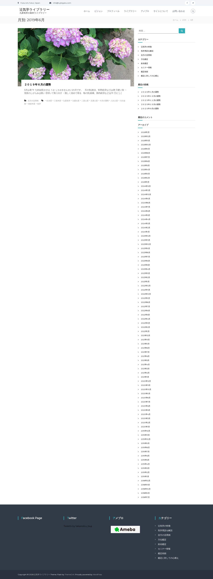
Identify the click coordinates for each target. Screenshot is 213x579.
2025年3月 (145, 174)
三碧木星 (57, 101)
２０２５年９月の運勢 (150, 108)
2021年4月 (145, 364)
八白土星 (114, 101)
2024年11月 (145, 190)
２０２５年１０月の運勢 (150, 104)
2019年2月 (145, 472)
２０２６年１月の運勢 (150, 92)
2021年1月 (145, 377)
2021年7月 (145, 352)
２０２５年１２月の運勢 (150, 96)
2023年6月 (145, 261)
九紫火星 (75, 101)
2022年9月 (145, 298)
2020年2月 (145, 422)
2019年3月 (145, 468)
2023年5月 (145, 265)
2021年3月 (145, 368)
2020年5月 (145, 410)
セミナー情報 (146, 67)
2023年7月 (145, 257)
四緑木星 (31, 104)
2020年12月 (146, 381)
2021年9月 (145, 344)
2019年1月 (145, 476)
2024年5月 (145, 215)
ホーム (87, 11)
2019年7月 (145, 451)
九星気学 (66, 101)
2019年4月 (145, 464)
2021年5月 (145, 360)
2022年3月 (145, 323)
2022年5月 (145, 315)
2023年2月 (145, 277)
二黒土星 (85, 101)
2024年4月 (145, 219)
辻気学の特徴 (146, 47)
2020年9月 (145, 393)
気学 (39, 104)
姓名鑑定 (144, 63)
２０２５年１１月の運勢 (150, 100)
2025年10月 (146, 145)
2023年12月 (146, 236)
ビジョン (98, 11)
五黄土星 (94, 101)
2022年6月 (145, 310)
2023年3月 (145, 273)
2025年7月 (145, 157)
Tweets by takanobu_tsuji (78, 526)
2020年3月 (145, 418)
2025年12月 (145, 136)
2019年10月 (145, 439)
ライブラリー (130, 11)
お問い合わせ (178, 11)
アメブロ (145, 11)
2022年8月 (145, 302)
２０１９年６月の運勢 (37, 84)
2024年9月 (145, 198)
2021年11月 (145, 339)
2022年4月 (145, 319)
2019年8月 (145, 447)
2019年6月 (145, 456)
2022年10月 (146, 294)
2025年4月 (145, 169)
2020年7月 (145, 402)
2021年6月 (145, 356)
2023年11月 (145, 240)
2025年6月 (145, 161)
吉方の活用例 (33, 101)
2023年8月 (145, 252)
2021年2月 (145, 373)
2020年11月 (145, 385)
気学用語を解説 (147, 51)
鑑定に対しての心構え (150, 76)
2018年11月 (145, 485)
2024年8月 (145, 203)
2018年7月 (145, 497)
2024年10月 (146, 194)
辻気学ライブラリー (35, 10)
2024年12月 (146, 186)
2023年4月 (145, 269)
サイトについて (161, 11)
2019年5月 (145, 460)
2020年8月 (145, 398)
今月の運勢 (104, 101)
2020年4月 (145, 414)
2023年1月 (145, 281)
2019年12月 (145, 431)
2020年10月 (146, 389)
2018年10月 (146, 489)
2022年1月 (145, 331)
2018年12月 (145, 480)
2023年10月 (146, 244)
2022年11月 (145, 290)
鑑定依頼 (144, 72)
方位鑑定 (144, 59)
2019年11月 (145, 435)
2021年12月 (145, 335)
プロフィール (113, 11)
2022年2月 (145, 327)
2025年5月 (145, 165)
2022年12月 (146, 286)
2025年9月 (145, 149)
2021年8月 (145, 348)
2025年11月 (145, 140)
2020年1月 (145, 427)
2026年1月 (145, 132)
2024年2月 (145, 227)
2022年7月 (145, 306)
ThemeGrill (69, 574)
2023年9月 (145, 248)
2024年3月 (145, 223)
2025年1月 (145, 182)
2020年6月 (145, 406)
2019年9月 (145, 443)
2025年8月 (145, 153)
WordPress (97, 574)
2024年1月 (145, 232)
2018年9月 (145, 493)
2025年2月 (145, 178)
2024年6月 (145, 211)
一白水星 (48, 101)
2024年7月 (145, 207)
